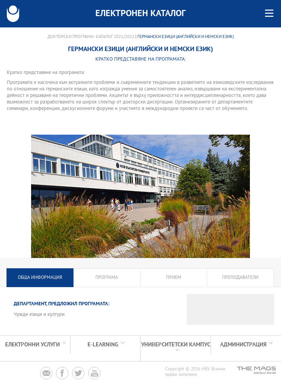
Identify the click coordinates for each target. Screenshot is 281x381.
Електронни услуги (32, 344)
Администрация (243, 344)
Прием (173, 278)
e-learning (103, 344)
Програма (106, 278)
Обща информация (40, 278)
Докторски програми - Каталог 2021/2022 (91, 37)
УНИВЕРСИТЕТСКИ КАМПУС (175, 344)
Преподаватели (240, 278)
